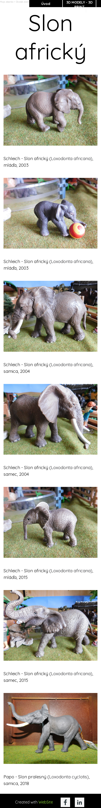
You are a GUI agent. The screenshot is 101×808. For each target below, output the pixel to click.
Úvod (45, 3)
